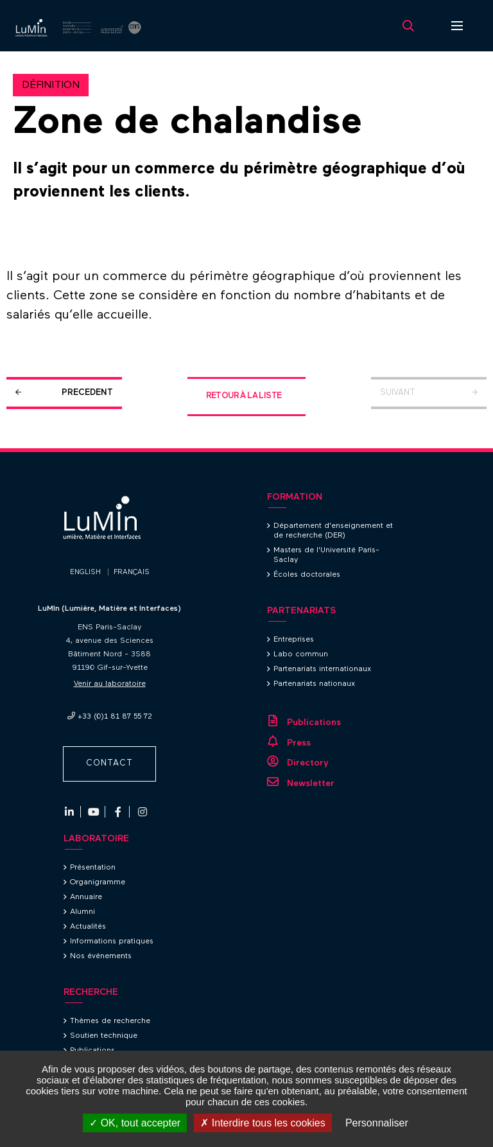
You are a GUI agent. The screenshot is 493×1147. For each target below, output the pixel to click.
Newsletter (310, 783)
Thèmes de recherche (110, 1021)
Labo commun (300, 654)
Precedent (87, 393)
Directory (308, 762)
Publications (314, 722)
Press (299, 743)
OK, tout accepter (134, 1122)
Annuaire (86, 897)
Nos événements (101, 956)
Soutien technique (103, 1036)
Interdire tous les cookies (262, 1122)
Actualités (88, 927)
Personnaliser (376, 1122)
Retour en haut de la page (467, 448)
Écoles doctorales (306, 575)
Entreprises (293, 640)
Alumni (82, 912)
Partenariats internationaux (322, 669)
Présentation (93, 867)
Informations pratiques (111, 941)
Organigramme (97, 882)
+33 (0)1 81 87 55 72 (115, 717)
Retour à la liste (244, 396)
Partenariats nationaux (314, 684)
